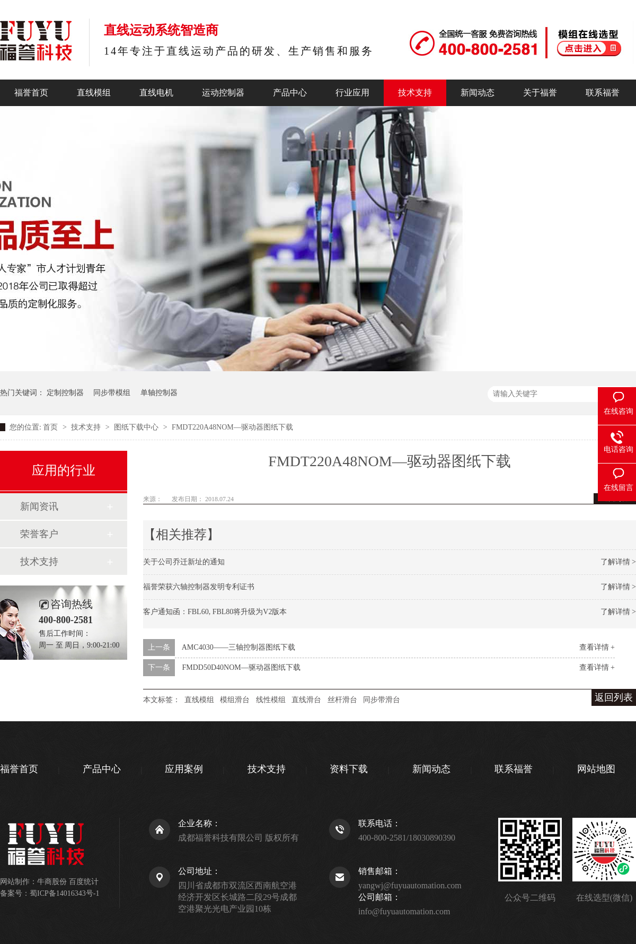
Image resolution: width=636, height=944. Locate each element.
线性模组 (271, 700)
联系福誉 (603, 92)
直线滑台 (306, 700)
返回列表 (614, 697)
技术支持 (415, 92)
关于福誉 (540, 92)
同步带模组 (111, 393)
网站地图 (596, 769)
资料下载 (349, 769)
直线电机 (156, 92)
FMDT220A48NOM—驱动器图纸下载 (232, 427)
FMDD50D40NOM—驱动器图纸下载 (241, 667)
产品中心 (290, 92)
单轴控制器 (159, 393)
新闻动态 (477, 92)
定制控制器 (65, 393)
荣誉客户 (39, 534)
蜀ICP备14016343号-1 (64, 893)
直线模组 (94, 92)
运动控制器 (223, 92)
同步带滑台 (381, 700)
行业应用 (352, 92)
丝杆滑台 (342, 700)
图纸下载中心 (137, 427)
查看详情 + (597, 647)
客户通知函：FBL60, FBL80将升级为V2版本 (215, 612)
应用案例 (184, 769)
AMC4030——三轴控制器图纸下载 (238, 647)
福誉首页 (31, 92)
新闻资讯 (39, 506)
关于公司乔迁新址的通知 (184, 562)
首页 (51, 427)
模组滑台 (235, 700)
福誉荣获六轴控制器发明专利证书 (198, 587)
